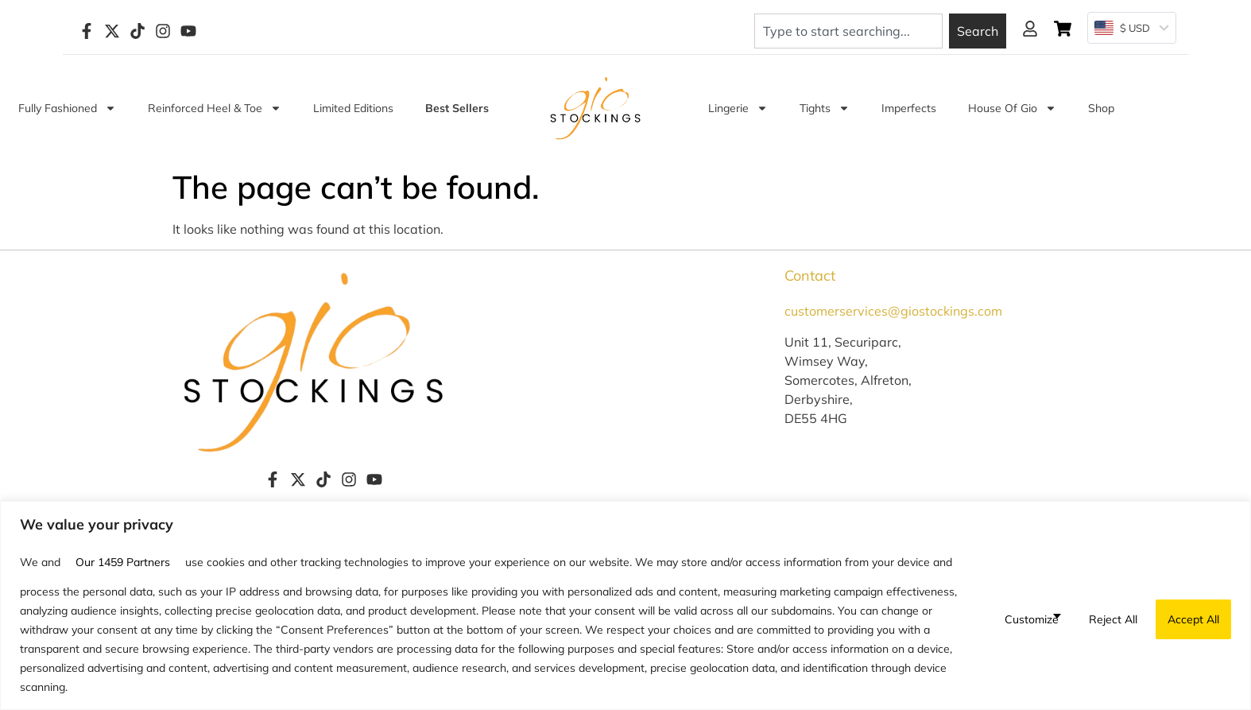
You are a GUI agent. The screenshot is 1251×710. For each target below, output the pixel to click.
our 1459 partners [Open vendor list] (123, 562)
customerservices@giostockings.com (893, 311)
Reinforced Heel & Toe (214, 108)
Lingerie (738, 108)
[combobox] (848, 31)
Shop (1101, 108)
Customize (1032, 619)
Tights (825, 108)
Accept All (1193, 619)
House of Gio (1012, 108)
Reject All (1113, 619)
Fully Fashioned (67, 108)
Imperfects (908, 108)
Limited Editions (353, 108)
